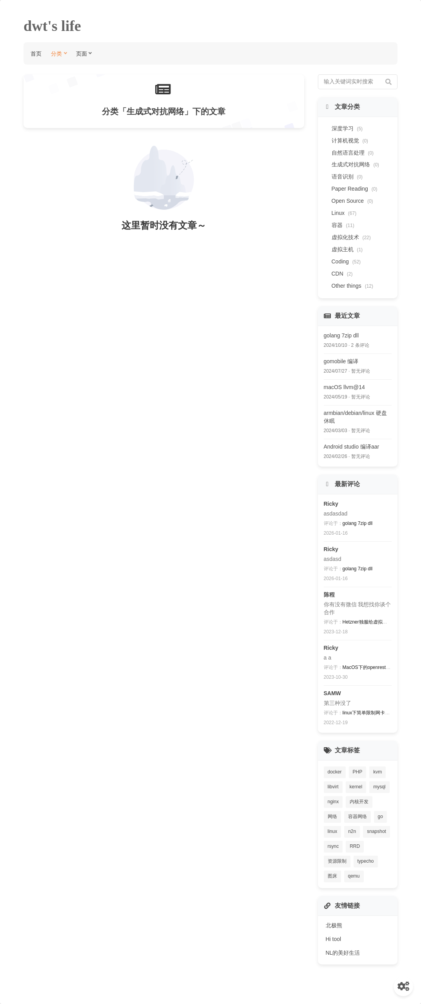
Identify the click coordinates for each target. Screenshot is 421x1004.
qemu (354, 876)
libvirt (333, 787)
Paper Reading (354, 189)
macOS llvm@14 (344, 387)
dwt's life (52, 26)
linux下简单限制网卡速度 (369, 713)
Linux (344, 213)
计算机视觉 (350, 140)
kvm (377, 772)
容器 (343, 225)
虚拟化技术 (351, 237)
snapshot (376, 831)
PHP (358, 772)
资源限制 (337, 861)
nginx (333, 801)
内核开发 (359, 801)
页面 (81, 53)
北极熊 (334, 925)
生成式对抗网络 (355, 164)
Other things (353, 286)
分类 (56, 53)
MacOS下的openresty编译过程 (375, 667)
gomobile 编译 (341, 361)
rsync (333, 846)
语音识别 (347, 176)
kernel (356, 787)
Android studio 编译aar (351, 446)
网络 (332, 816)
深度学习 (347, 128)
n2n (352, 831)
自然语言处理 (353, 153)
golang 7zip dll (341, 335)
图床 (332, 876)
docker (335, 772)
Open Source (352, 201)
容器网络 (357, 816)
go (380, 816)
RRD (355, 846)
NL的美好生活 (343, 953)
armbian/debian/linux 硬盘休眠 (355, 417)
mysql (379, 787)
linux (333, 831)
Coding (346, 261)
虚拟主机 (347, 249)
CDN (342, 273)
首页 (36, 53)
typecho (365, 861)
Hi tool (333, 939)
